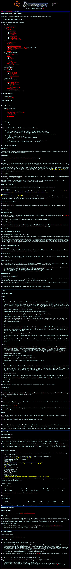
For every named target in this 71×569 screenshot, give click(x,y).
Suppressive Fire (10, 116)
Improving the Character (12, 74)
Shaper (11, 59)
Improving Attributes (14, 76)
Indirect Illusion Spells (15, 64)
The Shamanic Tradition (12, 54)
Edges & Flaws (10, 97)
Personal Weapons (11, 86)
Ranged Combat (10, 44)
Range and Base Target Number (14, 46)
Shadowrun (11, 11)
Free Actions (9, 43)
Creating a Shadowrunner (9, 27)
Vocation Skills (13, 37)
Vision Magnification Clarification (17, 47)
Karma (8, 71)
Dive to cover (66, 215)
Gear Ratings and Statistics (13, 82)
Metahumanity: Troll (11, 26)
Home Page (3, 11)
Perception (9, 68)
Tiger (11, 61)
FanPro (43, 8)
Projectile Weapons (11, 49)
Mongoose (12, 58)
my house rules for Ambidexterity (54, 525)
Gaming (7, 11)
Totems (8, 56)
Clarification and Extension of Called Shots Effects (18, 48)
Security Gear (10, 88)
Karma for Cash (13, 73)
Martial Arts (9, 109)
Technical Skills (13, 33)
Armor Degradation (11, 113)
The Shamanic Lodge (11, 62)
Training (11, 77)
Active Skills (10, 29)
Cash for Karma (13, 72)
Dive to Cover (57, 564)
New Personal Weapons (15, 87)
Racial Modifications (14, 84)
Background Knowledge (15, 38)
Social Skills (12, 32)
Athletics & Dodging (11, 114)
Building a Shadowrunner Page (27, 513)
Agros (11, 57)
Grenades (9, 51)
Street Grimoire (10, 63)
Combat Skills (13, 31)
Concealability (13, 83)
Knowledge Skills (11, 34)
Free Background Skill (17, 39)
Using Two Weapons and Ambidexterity (16, 112)
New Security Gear (14, 89)
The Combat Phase (11, 42)
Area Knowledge (13, 36)
